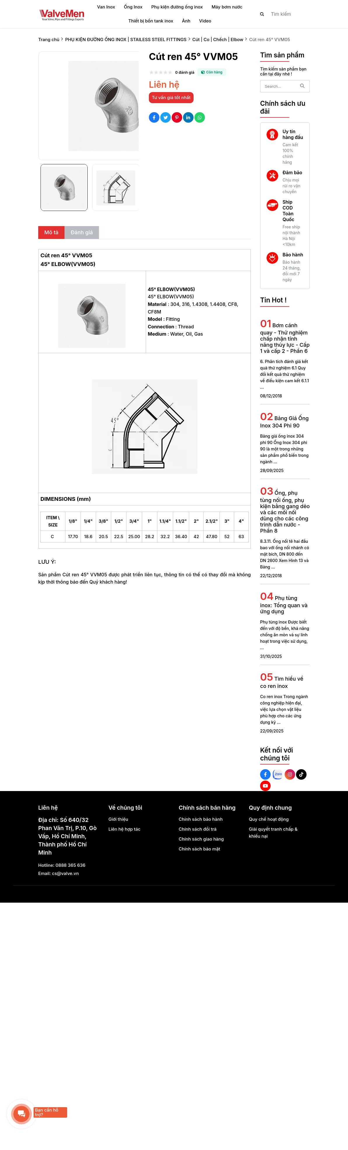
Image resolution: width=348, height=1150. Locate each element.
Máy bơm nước (227, 7)
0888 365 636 (70, 865)
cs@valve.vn (65, 873)
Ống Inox (133, 7)
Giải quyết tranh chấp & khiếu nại (273, 832)
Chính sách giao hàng (201, 839)
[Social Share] (154, 117)
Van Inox (106, 7)
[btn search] (262, 14)
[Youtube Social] (265, 786)
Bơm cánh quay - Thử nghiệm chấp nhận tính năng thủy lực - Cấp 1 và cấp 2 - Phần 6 (285, 338)
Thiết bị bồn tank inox (150, 21)
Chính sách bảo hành (201, 819)
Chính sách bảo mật (199, 849)
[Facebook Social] (265, 774)
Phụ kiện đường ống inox (177, 7)
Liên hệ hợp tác (125, 829)
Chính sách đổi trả (198, 829)
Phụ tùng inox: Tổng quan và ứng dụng (283, 604)
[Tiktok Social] (301, 774)
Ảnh (186, 21)
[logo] (61, 14)
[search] (280, 14)
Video (205, 21)
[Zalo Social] (278, 774)
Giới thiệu (118, 819)
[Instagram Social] (290, 774)
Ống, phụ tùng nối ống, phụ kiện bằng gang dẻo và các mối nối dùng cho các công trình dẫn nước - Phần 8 (285, 512)
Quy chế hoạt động (269, 819)
